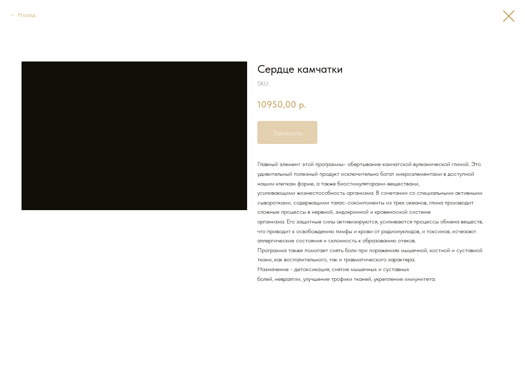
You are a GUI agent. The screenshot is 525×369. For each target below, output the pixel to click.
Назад (26, 14)
